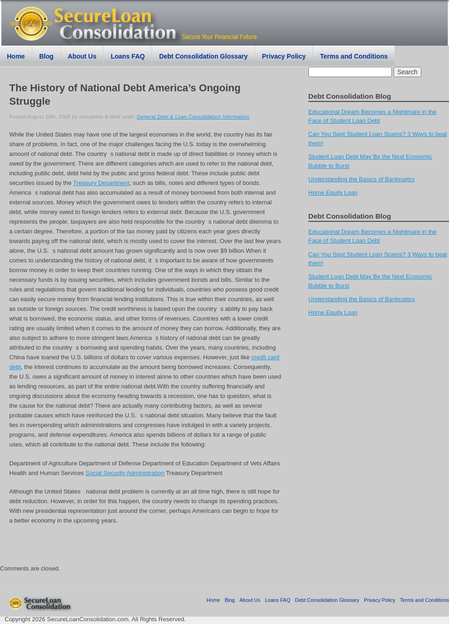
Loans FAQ (128, 56)
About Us (82, 56)
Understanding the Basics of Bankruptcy (361, 179)
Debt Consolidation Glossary (203, 56)
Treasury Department (101, 182)
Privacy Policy (284, 56)
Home (16, 56)
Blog (46, 56)
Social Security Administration (124, 472)
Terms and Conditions (354, 56)
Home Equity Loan (333, 192)
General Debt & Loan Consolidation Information (193, 116)
